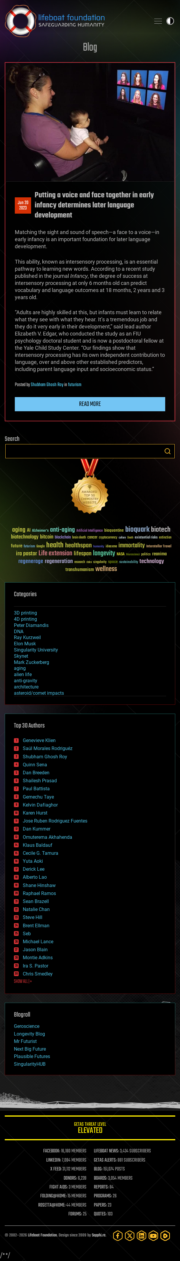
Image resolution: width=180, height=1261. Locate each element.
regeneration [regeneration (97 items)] (59, 561)
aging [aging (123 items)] (18, 530)
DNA (18, 631)
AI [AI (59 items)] (28, 530)
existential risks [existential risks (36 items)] (146, 538)
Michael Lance (38, 941)
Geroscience (26, 1026)
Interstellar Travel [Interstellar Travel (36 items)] (158, 546)
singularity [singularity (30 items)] (100, 562)
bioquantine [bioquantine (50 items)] (114, 530)
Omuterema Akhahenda (47, 837)
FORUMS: (75, 1214)
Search (167, 451)
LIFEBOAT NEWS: (106, 1151)
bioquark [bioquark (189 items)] (137, 529)
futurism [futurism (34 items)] (29, 547)
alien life (23, 674)
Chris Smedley (38, 974)
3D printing (25, 613)
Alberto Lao (35, 877)
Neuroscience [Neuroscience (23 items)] (133, 555)
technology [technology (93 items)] (151, 561)
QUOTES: (100, 1214)
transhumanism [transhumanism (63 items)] (79, 570)
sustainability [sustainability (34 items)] (128, 562)
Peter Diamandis (31, 625)
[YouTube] (153, 1236)
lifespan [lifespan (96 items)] (82, 553)
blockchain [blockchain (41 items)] (63, 537)
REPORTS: (101, 1187)
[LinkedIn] (141, 1236)
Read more (90, 404)
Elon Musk (25, 643)
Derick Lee (33, 869)
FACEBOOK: (51, 1151)
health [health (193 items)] (55, 545)
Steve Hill (32, 917)
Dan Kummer (36, 829)
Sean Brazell (36, 901)
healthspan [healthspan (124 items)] (78, 545)
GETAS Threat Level (90, 1129)
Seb (27, 933)
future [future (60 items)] (16, 546)
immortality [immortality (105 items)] (131, 545)
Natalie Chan (36, 909)
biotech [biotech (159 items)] (161, 530)
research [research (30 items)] (79, 562)
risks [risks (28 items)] (89, 562)
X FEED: (56, 1169)
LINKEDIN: (53, 1160)
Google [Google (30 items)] (40, 547)
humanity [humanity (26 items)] (98, 547)
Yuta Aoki (33, 861)
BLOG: (98, 1169)
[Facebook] (118, 1236)
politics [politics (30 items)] (146, 555)
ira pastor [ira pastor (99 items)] (26, 553)
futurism (74, 385)
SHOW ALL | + (23, 982)
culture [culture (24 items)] (122, 537)
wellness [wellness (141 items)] (106, 569)
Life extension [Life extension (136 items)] (55, 553)
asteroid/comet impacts (39, 693)
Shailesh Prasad (40, 780)
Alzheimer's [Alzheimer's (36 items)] (40, 531)
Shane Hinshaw (39, 885)
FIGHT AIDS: (58, 1187)
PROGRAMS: (103, 1196)
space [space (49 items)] (113, 561)
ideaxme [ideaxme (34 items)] (111, 547)
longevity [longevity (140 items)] (104, 553)
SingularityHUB (30, 1064)
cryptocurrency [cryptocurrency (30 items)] (108, 538)
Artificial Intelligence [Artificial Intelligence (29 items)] (89, 531)
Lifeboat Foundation (42, 1235)
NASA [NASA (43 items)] (121, 554)
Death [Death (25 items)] (130, 537)
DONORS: (70, 1178)
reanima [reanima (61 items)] (159, 554)
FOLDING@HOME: (53, 1196)
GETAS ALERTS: (105, 1160)
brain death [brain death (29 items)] (79, 538)
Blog (90, 47)
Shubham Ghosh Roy (47, 385)
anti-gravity (25, 680)
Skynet (21, 656)
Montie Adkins (38, 957)
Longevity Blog (29, 1034)
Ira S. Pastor (35, 966)
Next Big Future (30, 1049)
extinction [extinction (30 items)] (165, 538)
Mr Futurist (25, 1041)
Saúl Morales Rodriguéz (48, 748)
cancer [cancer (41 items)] (92, 537)
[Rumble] (165, 1236)
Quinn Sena (35, 764)
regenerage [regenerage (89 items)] (30, 561)
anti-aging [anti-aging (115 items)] (62, 530)
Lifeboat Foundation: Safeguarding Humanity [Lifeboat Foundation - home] (75, 21)
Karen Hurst (35, 813)
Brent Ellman (36, 925)
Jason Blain (35, 949)
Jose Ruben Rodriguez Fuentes (55, 821)
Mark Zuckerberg (31, 662)
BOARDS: (100, 1178)
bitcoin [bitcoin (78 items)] (46, 537)
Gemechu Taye (38, 797)
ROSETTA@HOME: (51, 1205)
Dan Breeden (36, 772)
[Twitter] (129, 1236)
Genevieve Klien (39, 740)
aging (20, 668)
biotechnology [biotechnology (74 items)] (24, 537)
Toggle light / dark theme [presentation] (170, 21)
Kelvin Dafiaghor (40, 805)
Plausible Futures (32, 1056)
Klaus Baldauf (37, 845)
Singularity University (36, 650)
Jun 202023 (23, 205)
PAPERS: (100, 1205)
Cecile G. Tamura (40, 853)
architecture (26, 687)
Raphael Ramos (39, 893)
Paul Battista (36, 788)
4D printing (25, 619)
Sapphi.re (98, 1235)
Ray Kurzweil (27, 637)
